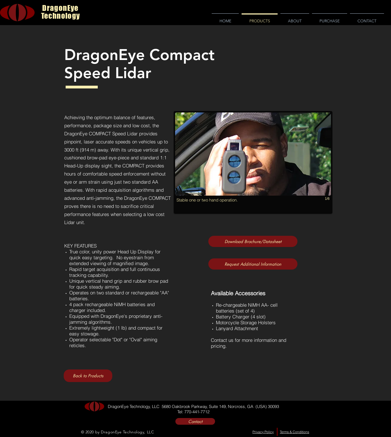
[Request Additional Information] (252, 264)
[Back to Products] (88, 375)
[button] (253, 162)
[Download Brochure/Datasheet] (252, 241)
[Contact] (195, 421)
